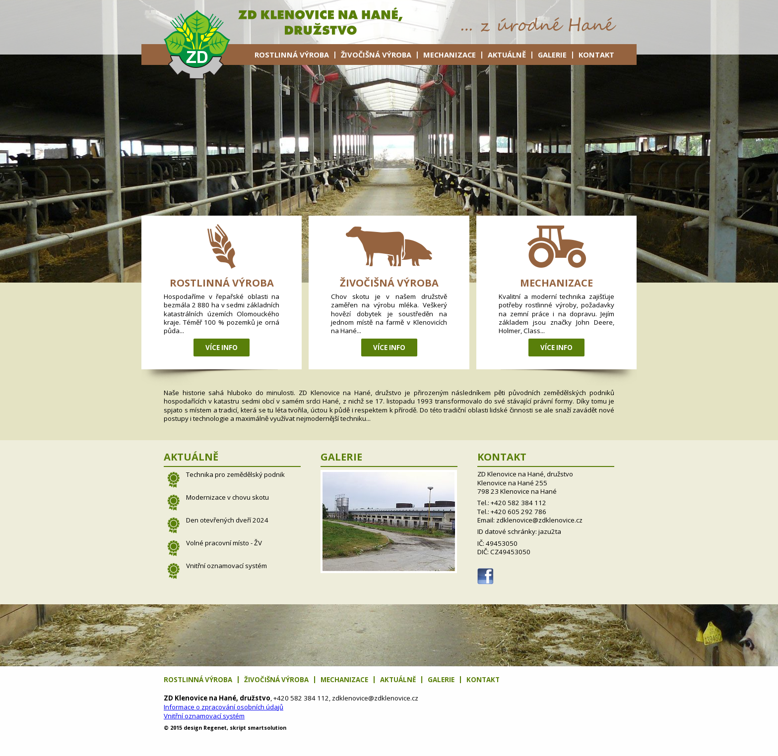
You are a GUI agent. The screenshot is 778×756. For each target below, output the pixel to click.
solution (267, 727)
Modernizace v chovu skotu (227, 497)
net (215, 727)
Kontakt (596, 54)
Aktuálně (507, 54)
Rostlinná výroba (292, 54)
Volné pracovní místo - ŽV (224, 542)
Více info (221, 347)
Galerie (552, 54)
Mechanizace (449, 54)
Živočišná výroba (376, 54)
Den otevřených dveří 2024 (227, 520)
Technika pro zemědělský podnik (235, 474)
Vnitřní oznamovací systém (226, 565)
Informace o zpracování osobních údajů (223, 706)
